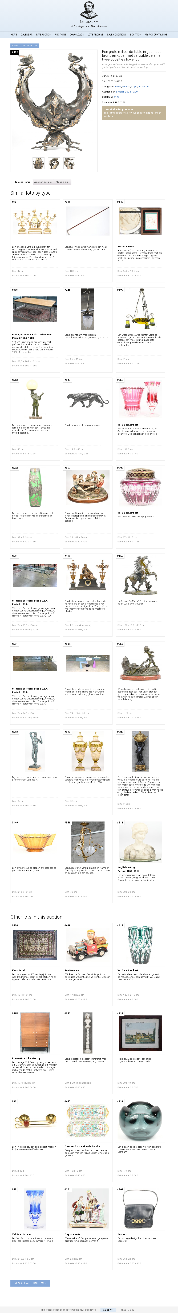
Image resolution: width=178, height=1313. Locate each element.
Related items (22, 182)
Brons (118, 86)
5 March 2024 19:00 (127, 91)
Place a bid (62, 182)
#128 (116, 96)
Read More (127, 1310)
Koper (134, 86)
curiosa (126, 86)
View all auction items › (30, 1283)
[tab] (22, 182)
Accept (108, 1310)
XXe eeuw (144, 86)
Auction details (43, 182)
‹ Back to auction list (24, 45)
